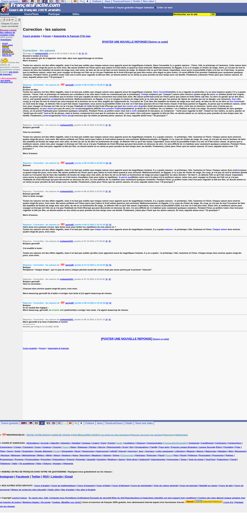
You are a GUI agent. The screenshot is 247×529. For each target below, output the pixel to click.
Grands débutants (43, 451)
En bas (86, 36)
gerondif (69, 85)
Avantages (6, 39)
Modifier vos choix (71, 502)
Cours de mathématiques (63, 485)
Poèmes (229, 455)
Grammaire (27, 451)
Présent (70, 459)
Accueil (4, 14)
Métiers (40, 455)
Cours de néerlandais (141, 485)
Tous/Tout (210, 459)
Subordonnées (158, 459)
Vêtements (68, 463)
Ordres (116, 455)
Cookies (56, 502)
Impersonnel (102, 451)
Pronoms (19, 459)
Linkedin (57, 476)
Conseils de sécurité (100, 498)
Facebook (22, 476)
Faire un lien (6, 55)
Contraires (28, 447)
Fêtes (2, 451)
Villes (38, 463)
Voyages (57, 463)
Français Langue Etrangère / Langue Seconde (193, 447)
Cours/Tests (31, 14)
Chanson (140, 443)
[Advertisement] (135, 381)
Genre (10, 451)
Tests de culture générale (166, 485)
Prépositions (59, 459)
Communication (154, 443)
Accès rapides (7, 45)
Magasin (191, 451)
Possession (218, 455)
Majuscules (210, 451)
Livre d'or (5, 48)
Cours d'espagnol (86, 485)
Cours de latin (226, 485)
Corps (38, 447)
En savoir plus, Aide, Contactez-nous (47, 498)
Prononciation (32, 459)
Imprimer (5, 47)
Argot (103, 443)
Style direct (132, 459)
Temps (183, 459)
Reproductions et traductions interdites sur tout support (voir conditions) (161, 498)
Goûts (18, 451)
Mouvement (240, 451)
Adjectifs (54, 443)
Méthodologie (29, 455)
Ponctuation (205, 455)
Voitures (47, 463)
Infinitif (113, 451)
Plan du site (6, 50)
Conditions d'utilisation (77, 498)
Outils (128, 423)
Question (101, 459)
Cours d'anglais (42, 485)
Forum (47, 36)
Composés (194, 443)
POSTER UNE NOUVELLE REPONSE (125, 41)
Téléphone (5, 463)
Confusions (221, 443)
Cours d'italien (103, 485)
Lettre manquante (164, 451)
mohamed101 (41, 53)
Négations (97, 455)
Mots (231, 451)
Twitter (36, 476)
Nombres (66, 455)
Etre (132, 447)
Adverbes (65, 443)
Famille (153, 447)
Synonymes (173, 459)
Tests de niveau (196, 459)
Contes (17, 447)
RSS (46, 476)
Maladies (222, 451)
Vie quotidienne (26, 463)
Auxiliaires (129, 443)
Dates (73, 447)
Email (69, 476)
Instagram (7, 476)
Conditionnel (207, 443)
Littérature (180, 451)
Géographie (67, 451)
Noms (75, 455)
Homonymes (88, 451)
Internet (122, 451)
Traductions (222, 459)
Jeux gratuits (5, 80)
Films (219, 447)
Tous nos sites (144, 423)
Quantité (91, 459)
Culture (89, 423)
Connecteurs (6, 447)
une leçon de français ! (9, 73)
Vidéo (14, 463)
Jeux (100, 423)
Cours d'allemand (120, 485)
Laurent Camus (19, 498)
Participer (54, 14)
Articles (111, 443)
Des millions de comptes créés (8, 32)
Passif (161, 455)
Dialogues (83, 447)
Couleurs (47, 447)
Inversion (132, 451)
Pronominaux (6, 459)
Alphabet (76, 443)
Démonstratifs (114, 447)
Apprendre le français (67, 36)
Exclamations (142, 447)
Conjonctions (234, 443)
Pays (176, 455)
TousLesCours (114, 423)
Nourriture (85, 455)
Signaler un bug (8, 54)
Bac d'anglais (68, 490)
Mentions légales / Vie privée (37, 502)
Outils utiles (54, 490)
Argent (95, 443)
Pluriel (183, 455)
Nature (57, 455)
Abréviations (32, 443)
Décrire (101, 447)
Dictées (93, 447)
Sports (121, 459)
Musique (5, 455)
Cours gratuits (31, 36)
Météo (49, 455)
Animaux (86, 443)
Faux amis (164, 447)
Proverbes (46, 459)
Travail (233, 459)
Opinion (107, 455)
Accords (44, 443)
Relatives (112, 459)
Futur (237, 447)
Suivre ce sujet (158, 41)
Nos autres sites (6, 82)
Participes (140, 455)
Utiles (75, 14)
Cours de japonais (189, 485)
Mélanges (15, 455)
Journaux (149, 451)
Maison (200, 451)
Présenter (80, 459)
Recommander (7, 52)
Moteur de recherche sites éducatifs (28, 490)
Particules (152, 455)
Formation (229, 447)
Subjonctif (144, 459)
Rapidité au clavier (208, 485)
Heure (77, 451)
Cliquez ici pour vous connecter (10, 24)
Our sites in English (85, 490)
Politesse (192, 455)
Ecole (125, 447)
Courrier (57, 447)
